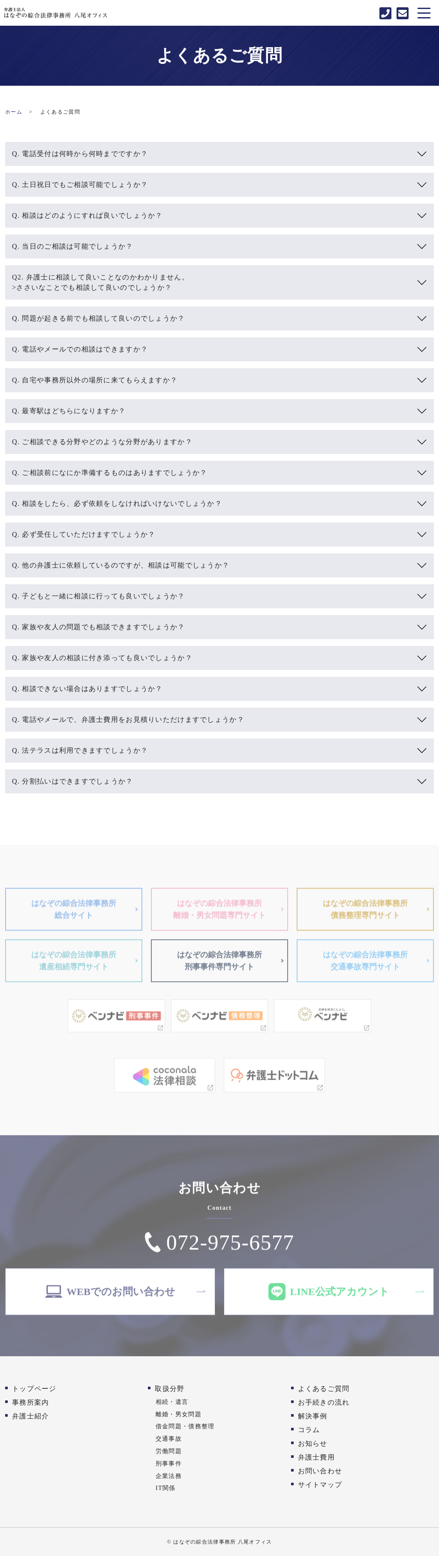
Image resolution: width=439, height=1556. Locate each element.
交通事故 (169, 1438)
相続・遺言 (172, 1401)
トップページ (34, 1388)
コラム (309, 1429)
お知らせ (313, 1443)
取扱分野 (169, 1388)
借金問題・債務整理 (185, 1426)
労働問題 (169, 1451)
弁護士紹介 (30, 1416)
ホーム (13, 112)
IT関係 (166, 1487)
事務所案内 (30, 1402)
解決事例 (313, 1416)
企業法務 (169, 1475)
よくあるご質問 (324, 1388)
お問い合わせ (320, 1471)
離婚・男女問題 (178, 1414)
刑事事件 (169, 1463)
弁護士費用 (316, 1457)
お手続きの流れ (324, 1402)
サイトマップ (320, 1484)
